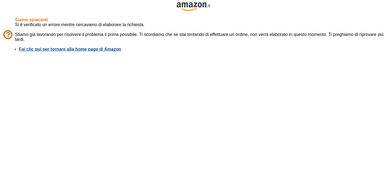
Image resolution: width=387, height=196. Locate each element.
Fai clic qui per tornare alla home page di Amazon (70, 49)
